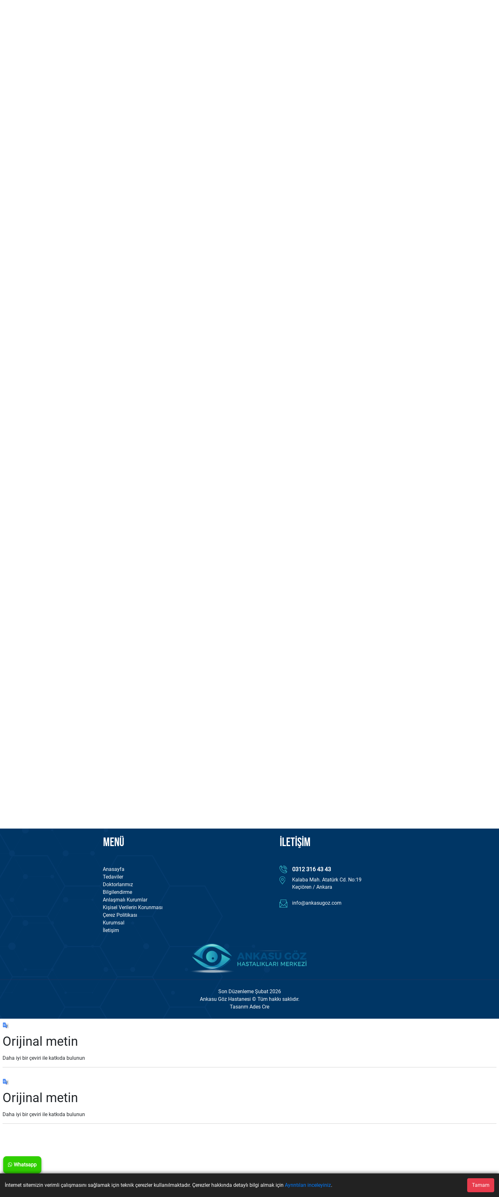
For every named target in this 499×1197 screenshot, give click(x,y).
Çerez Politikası (120, 915)
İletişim (111, 930)
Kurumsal (113, 923)
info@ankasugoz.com (316, 903)
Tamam (480, 1185)
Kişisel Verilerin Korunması (133, 907)
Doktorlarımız (118, 884)
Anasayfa (113, 869)
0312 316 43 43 (311, 869)
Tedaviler (113, 877)
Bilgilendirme (117, 892)
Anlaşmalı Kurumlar (125, 900)
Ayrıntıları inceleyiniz (308, 1185)
